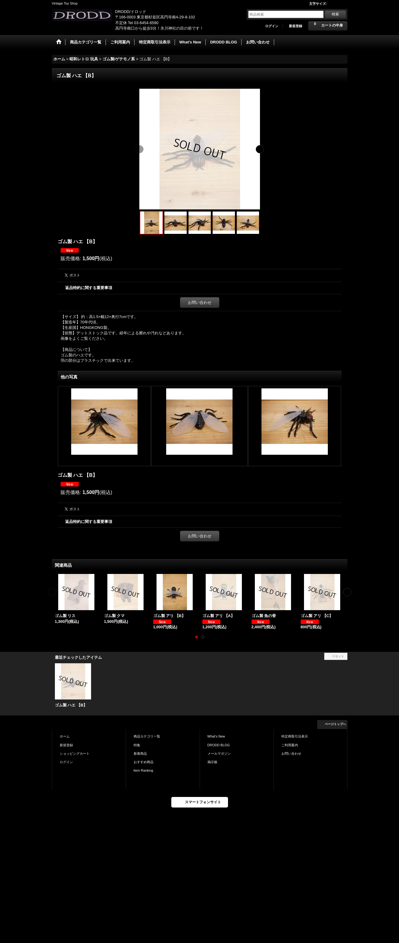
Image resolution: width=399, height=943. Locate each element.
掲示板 (212, 762)
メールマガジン (219, 753)
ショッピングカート (75, 753)
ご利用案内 (289, 745)
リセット (338, 656)
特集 (137, 745)
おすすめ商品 (144, 762)
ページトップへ (335, 724)
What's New (216, 736)
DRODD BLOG (218, 745)
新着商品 (140, 753)
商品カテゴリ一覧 (147, 736)
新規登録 (295, 26)
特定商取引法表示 (294, 736)
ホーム (65, 736)
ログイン (271, 26)
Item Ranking (143, 770)
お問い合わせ (199, 302)
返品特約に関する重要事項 (88, 287)
